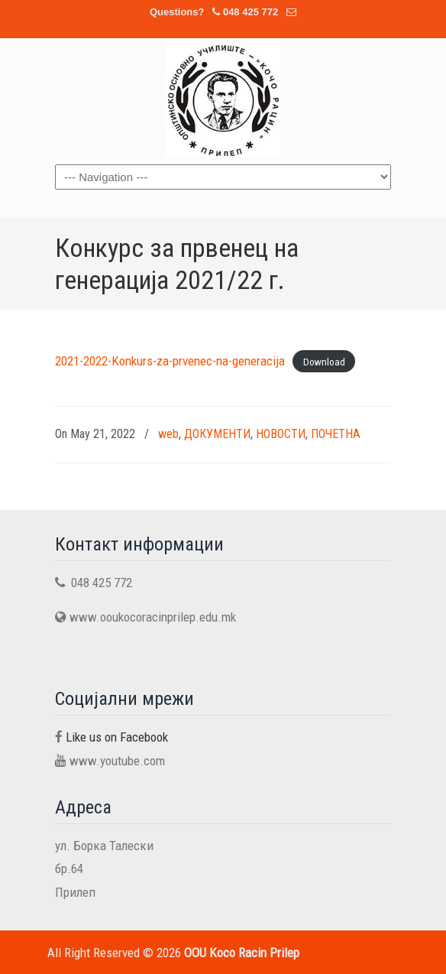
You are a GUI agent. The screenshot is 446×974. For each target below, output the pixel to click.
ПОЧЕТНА (335, 434)
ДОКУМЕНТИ (217, 434)
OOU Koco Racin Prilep (223, 100)
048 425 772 (250, 12)
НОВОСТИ (280, 434)
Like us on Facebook (117, 737)
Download (324, 362)
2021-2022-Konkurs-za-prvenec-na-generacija (170, 360)
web (168, 434)
